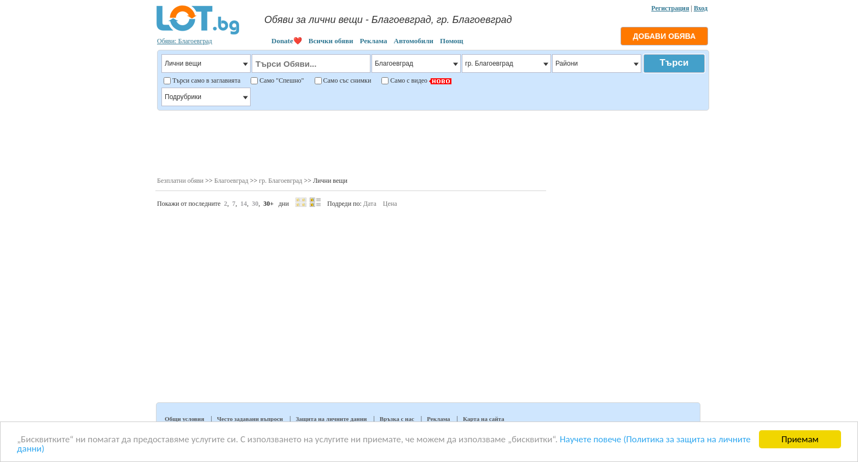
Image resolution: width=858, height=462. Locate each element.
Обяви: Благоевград (184, 41)
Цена (390, 203)
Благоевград (231, 180)
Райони (596, 63)
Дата (369, 203)
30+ (268, 203)
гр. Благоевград (280, 180)
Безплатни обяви (180, 180)
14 (243, 203)
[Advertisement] (432, 142)
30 (255, 203)
